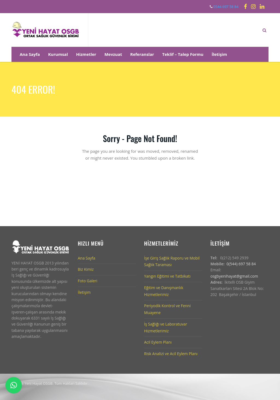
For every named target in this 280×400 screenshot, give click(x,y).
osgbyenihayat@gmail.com (234, 276)
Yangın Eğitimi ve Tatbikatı (167, 276)
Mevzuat (113, 54)
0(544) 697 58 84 (241, 263)
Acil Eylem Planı (158, 342)
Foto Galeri (87, 280)
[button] (13, 385)
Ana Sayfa (30, 54)
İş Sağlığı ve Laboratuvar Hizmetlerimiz (165, 327)
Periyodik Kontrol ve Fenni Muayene (167, 309)
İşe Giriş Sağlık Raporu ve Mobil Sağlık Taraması (172, 261)
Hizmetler (86, 54)
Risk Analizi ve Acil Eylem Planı (170, 353)
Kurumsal (58, 54)
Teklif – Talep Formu (182, 54)
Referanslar (142, 54)
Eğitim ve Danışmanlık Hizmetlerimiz (163, 291)
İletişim (219, 54)
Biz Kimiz (86, 269)
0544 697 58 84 (225, 6)
